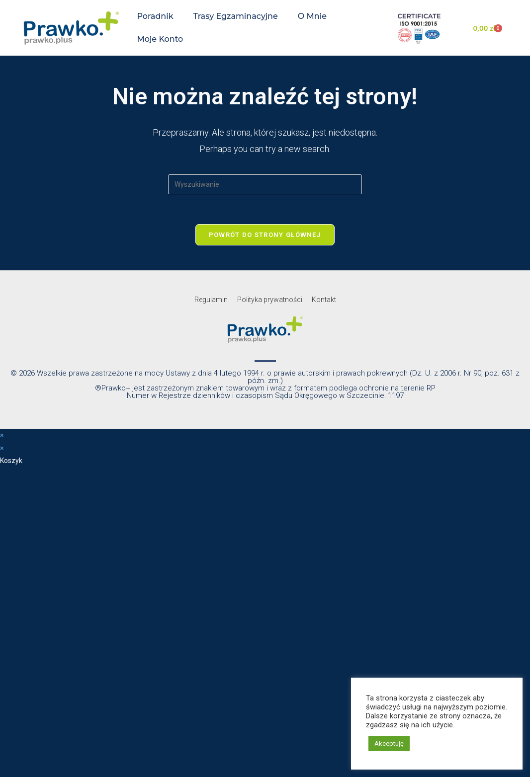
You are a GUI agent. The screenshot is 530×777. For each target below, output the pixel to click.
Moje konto (160, 39)
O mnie (312, 16)
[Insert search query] (265, 184)
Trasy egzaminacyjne (235, 16)
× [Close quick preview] (1, 435)
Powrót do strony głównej (265, 234)
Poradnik (155, 16)
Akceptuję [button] (389, 743)
